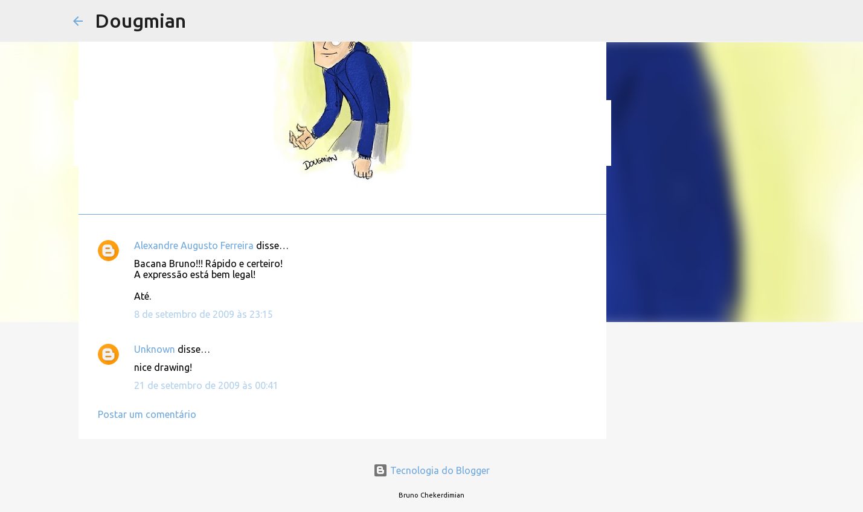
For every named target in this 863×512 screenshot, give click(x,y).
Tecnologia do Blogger (431, 470)
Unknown (154, 349)
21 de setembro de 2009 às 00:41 (206, 385)
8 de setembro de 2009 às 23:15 (203, 314)
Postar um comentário (147, 414)
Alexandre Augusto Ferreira (194, 245)
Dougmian (140, 20)
